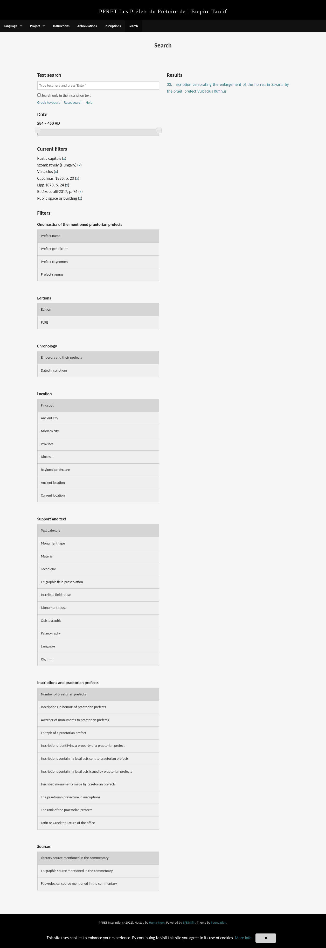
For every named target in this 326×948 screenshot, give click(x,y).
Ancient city (49, 418)
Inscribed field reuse (56, 595)
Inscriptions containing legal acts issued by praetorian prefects (86, 771)
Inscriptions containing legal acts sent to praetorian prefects (85, 758)
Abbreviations (87, 26)
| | (65, 102)
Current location (53, 495)
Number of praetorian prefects (63, 694)
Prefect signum (52, 274)
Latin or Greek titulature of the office (68, 823)
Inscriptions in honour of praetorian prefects (73, 707)
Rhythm (46, 659)
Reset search (73, 102)
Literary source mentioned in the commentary (75, 858)
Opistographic (51, 620)
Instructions (61, 26)
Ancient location (53, 482)
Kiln (192, 922)
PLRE (44, 322)
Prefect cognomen (54, 262)
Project (35, 26)
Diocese (47, 457)
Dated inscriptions (54, 370)
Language (10, 26)
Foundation (218, 922)
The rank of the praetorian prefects (66, 810)
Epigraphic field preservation (62, 582)
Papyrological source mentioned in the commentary (79, 883)
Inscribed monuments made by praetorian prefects (78, 784)
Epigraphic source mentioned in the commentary (77, 871)
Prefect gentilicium (54, 249)
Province (47, 444)
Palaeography (51, 633)
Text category (50, 530)
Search (133, 26)
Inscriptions (113, 26)
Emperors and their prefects (61, 357)
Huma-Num (156, 922)
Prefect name (51, 236)
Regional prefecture (55, 470)
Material (47, 556)
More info (243, 937)
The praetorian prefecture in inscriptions (70, 797)
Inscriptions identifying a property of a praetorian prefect (83, 745)
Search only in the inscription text (64, 95)
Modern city (50, 431)
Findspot (47, 405)
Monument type (53, 543)
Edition (46, 309)
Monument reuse (54, 607)
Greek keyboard (49, 102)
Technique (48, 569)
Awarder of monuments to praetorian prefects (75, 720)
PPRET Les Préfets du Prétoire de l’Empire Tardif (163, 11)
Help (89, 102)
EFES (186, 922)
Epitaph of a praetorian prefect (63, 733)
